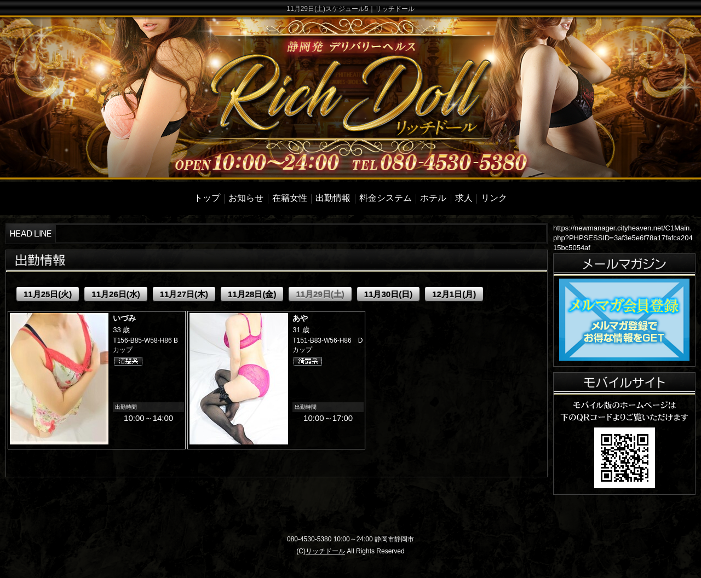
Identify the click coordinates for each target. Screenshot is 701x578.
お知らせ (245, 198)
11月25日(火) (48, 294)
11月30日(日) (388, 294)
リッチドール (325, 551)
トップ (207, 198)
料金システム (385, 198)
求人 (464, 198)
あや (300, 318)
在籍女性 (289, 198)
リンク (494, 198)
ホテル (433, 198)
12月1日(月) (454, 294)
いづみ (124, 318)
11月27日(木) (184, 294)
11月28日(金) (252, 294)
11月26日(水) (115, 294)
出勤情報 (332, 198)
